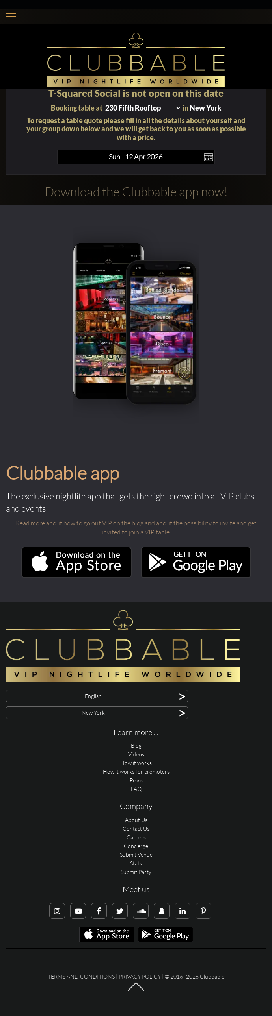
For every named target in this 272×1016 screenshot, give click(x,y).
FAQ (136, 788)
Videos (136, 754)
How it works (136, 762)
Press (136, 780)
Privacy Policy (140, 976)
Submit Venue (136, 854)
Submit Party (136, 871)
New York (205, 107)
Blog (136, 745)
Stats (136, 863)
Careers (136, 837)
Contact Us (136, 828)
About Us (136, 819)
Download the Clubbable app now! (136, 191)
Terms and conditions (81, 976)
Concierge (136, 845)
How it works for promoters (136, 771)
